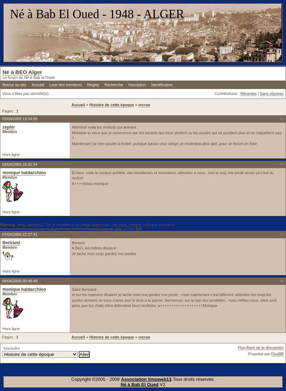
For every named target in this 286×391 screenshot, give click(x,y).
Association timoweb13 (146, 379)
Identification (162, 85)
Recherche (113, 85)
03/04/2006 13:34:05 (19, 119)
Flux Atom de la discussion (261, 347)
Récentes (248, 93)
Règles (93, 85)
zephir (8, 127)
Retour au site (14, 85)
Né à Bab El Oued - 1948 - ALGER (97, 14)
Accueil (38, 85)
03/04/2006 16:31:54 (19, 164)
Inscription (137, 85)
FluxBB (277, 354)
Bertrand (11, 242)
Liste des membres (65, 85)
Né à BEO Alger (22, 72)
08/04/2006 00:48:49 (19, 281)
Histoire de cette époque (111, 105)
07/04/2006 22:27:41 (19, 234)
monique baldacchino (24, 172)
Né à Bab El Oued (140, 384)
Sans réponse (272, 93)
